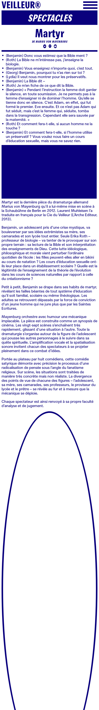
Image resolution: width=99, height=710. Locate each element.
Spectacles (50, 18)
